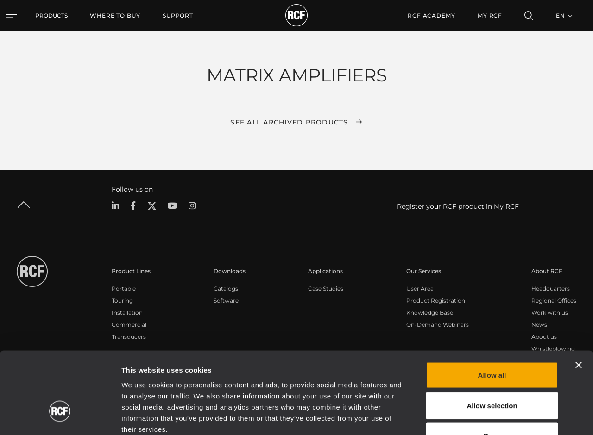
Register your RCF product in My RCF (458, 206)
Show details (476, 417)
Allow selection (492, 344)
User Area (420, 288)
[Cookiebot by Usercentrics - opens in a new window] (60, 417)
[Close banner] (578, 303)
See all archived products (289, 122)
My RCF (490, 15)
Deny (492, 374)
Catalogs (226, 288)
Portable (124, 288)
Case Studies (325, 288)
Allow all (492, 313)
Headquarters (550, 288)
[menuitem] (115, 16)
